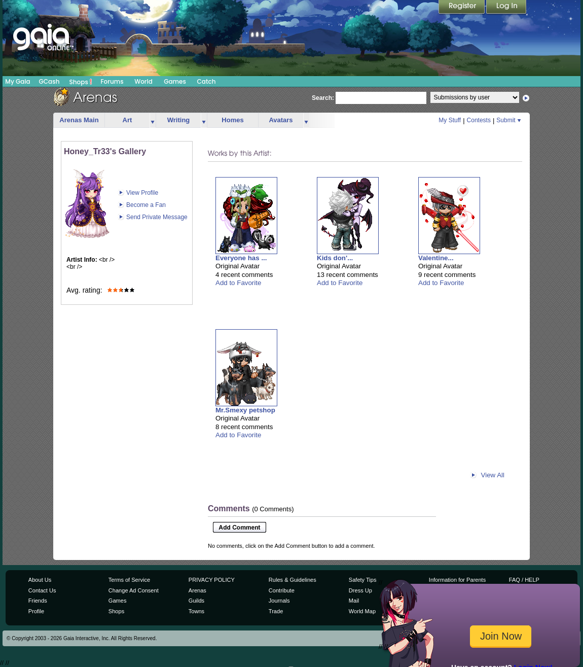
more (153, 120)
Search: (323, 97)
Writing (178, 120)
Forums (111, 81)
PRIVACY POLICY (212, 580)
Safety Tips (363, 580)
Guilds (196, 601)
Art (127, 120)
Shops (80, 82)
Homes (232, 120)
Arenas (197, 590)
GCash (49, 81)
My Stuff (450, 120)
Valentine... (436, 258)
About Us (39, 580)
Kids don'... (335, 258)
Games (175, 81)
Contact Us (42, 590)
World (143, 81)
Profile (36, 611)
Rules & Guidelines (292, 580)
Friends (37, 601)
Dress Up (360, 590)
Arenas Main (78, 120)
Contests (479, 120)
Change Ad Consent (133, 590)
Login (506, 7)
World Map (362, 611)
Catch (206, 81)
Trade (276, 611)
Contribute (282, 590)
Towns (196, 611)
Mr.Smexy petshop (245, 410)
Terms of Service (129, 580)
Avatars (281, 120)
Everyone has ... (241, 258)
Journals (279, 601)
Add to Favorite (238, 283)
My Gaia (17, 81)
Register (462, 7)
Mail (354, 601)
